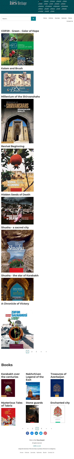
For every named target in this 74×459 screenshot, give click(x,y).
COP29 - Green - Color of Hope (20, 31)
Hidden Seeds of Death (15, 194)
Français (53, 1)
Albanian (64, 8)
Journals (57, 18)
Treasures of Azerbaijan (58, 375)
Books (70, 18)
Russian (46, 1)
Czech (51, 3)
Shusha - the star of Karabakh (20, 275)
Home (45, 18)
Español (57, 3)
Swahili (47, 11)
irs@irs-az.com (37, 446)
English (40, 1)
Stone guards (34, 402)
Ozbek (52, 11)
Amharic (41, 8)
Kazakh (47, 8)
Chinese (63, 3)
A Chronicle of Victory (15, 303)
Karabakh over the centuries (10, 375)
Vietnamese (65, 6)
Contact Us (70, 21)
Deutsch (59, 1)
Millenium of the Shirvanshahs (20, 96)
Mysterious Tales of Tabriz (11, 404)
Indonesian (57, 6)
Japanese (41, 6)
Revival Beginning (12, 146)
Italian (65, 1)
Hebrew (53, 8)
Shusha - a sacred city (15, 227)
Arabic (46, 3)
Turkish (40, 3)
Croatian (41, 11)
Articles (51, 18)
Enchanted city (60, 402)
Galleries (64, 18)
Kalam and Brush (12, 68)
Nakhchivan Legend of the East (35, 377)
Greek (58, 8)
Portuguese (49, 6)
